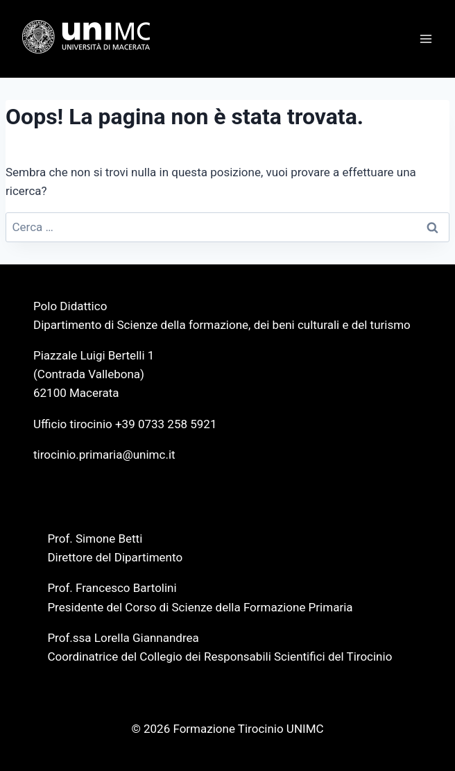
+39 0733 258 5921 (166, 424)
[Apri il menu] (425, 38)
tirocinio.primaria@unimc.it (104, 454)
